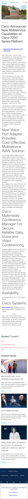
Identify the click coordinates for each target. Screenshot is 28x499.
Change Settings (13, 495)
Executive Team (4, 475)
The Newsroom (14, 2)
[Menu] (26, 2)
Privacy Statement (13, 492)
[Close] (26, 485)
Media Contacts (14, 475)
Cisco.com (3, 471)
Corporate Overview (13, 471)
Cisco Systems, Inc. (7, 307)
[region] (14, 491)
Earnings (22, 475)
